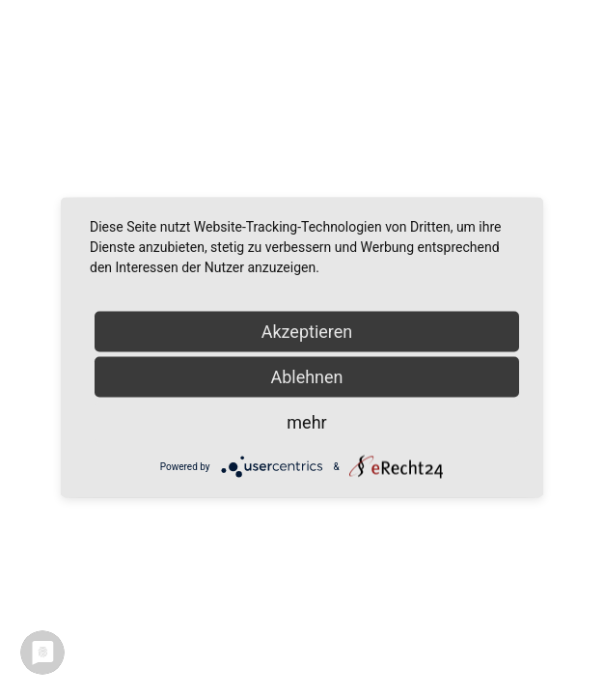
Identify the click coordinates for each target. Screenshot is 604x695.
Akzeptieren (307, 331)
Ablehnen (306, 377)
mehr (306, 422)
